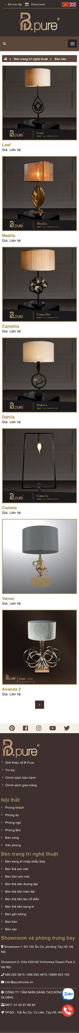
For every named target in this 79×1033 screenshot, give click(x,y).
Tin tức (10, 770)
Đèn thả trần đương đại (21, 884)
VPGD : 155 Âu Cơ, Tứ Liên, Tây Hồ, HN (31, 1012)
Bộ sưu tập (12, 4)
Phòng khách (14, 807)
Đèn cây (10, 929)
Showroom (35, 4)
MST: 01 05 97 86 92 (18, 1004)
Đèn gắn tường (15, 914)
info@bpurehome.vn (17, 982)
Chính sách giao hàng (21, 785)
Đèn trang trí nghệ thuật (28, 59)
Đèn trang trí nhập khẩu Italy (24, 861)
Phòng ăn (11, 815)
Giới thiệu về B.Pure (19, 762)
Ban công (11, 837)
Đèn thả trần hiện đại (19, 891)
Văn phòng (12, 845)
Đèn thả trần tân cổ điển (21, 899)
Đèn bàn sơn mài (16, 876)
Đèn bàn (58, 59)
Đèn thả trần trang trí (19, 906)
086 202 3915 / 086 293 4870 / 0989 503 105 (35, 974)
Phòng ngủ (12, 822)
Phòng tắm (12, 830)
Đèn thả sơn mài (16, 869)
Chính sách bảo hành (20, 777)
